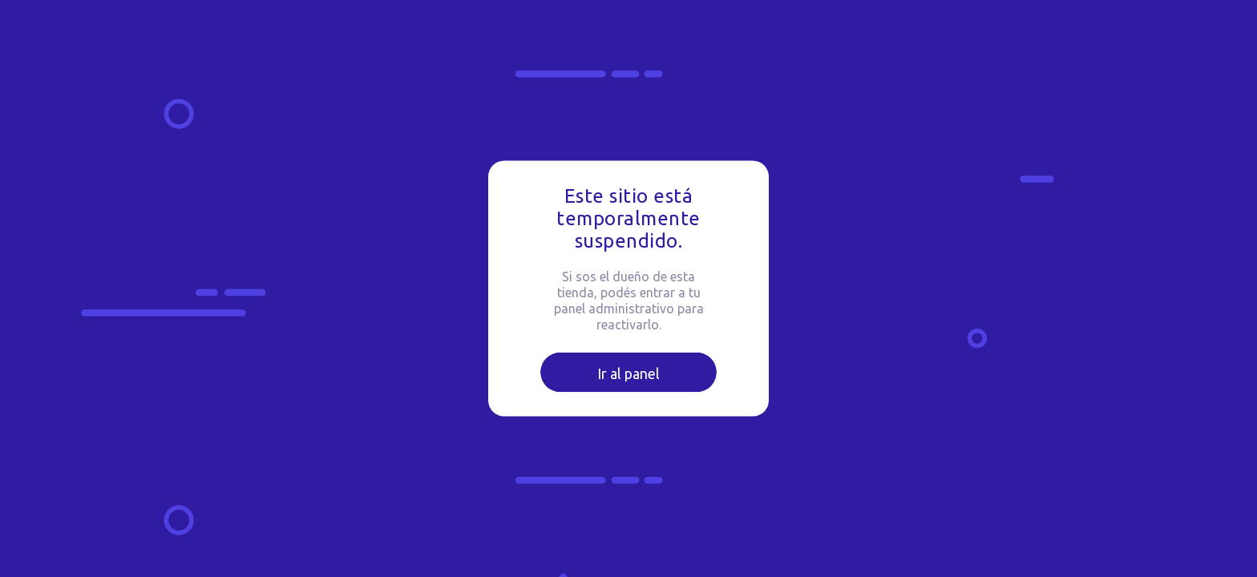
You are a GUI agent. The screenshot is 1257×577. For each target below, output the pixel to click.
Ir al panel (628, 373)
